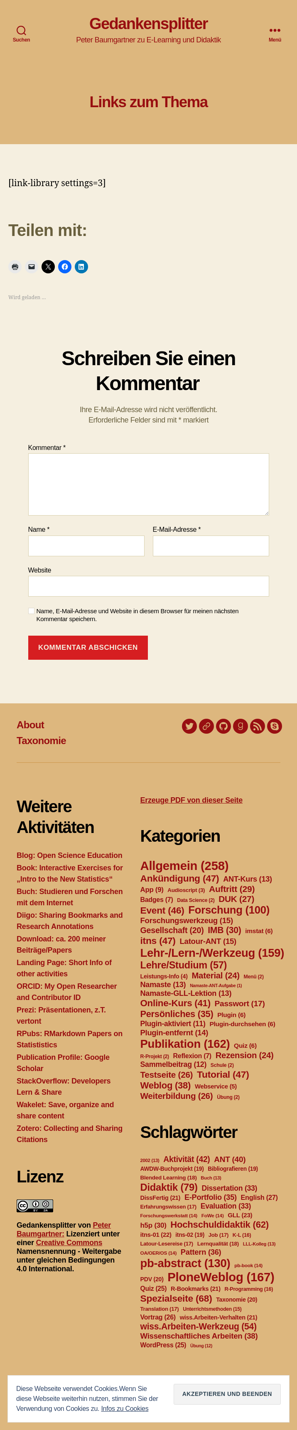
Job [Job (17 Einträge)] (218, 1235)
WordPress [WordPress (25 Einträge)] (163, 1345)
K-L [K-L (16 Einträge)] (242, 1235)
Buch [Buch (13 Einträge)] (211, 1177)
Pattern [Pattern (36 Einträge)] (201, 1252)
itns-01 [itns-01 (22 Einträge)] (156, 1234)
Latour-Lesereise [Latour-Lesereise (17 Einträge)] (166, 1244)
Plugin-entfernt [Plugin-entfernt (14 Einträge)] (174, 1032)
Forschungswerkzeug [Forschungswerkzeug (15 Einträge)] (186, 920)
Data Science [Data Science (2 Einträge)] (195, 900)
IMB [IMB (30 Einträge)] (224, 930)
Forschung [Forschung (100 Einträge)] (229, 910)
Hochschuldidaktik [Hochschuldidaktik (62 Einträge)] (219, 1224)
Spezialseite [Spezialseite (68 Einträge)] (176, 1298)
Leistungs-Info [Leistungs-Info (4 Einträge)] (164, 976)
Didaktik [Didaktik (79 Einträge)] (169, 1187)
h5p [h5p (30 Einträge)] (153, 1225)
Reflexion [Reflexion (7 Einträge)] (192, 1055)
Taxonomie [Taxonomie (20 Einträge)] (236, 1299)
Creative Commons (69, 1242)
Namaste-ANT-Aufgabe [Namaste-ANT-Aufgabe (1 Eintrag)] (216, 985)
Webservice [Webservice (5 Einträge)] (216, 1086)
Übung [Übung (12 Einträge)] (201, 1345)
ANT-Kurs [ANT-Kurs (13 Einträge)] (247, 879)
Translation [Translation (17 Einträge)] (159, 1309)
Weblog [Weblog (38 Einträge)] (165, 1085)
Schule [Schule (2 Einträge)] (222, 1065)
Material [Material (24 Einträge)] (215, 975)
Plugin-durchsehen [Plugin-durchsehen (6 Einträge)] (242, 1023)
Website (40, 570)
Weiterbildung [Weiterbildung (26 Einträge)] (176, 1096)
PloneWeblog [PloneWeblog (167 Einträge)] (220, 1277)
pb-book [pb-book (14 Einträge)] (248, 1265)
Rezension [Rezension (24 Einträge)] (245, 1055)
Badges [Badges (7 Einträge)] (156, 899)
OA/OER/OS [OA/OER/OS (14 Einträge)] (158, 1253)
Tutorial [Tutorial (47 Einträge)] (223, 1074)
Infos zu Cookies (124, 1408)
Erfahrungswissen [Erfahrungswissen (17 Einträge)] (168, 1207)
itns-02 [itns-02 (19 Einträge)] (189, 1234)
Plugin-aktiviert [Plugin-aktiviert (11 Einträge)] (173, 1024)
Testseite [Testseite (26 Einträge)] (166, 1074)
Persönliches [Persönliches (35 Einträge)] (177, 1014)
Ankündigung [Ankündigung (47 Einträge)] (179, 878)
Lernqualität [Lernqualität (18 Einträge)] (218, 1244)
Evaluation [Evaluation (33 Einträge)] (226, 1206)
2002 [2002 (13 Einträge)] (150, 1160)
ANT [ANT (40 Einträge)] (229, 1159)
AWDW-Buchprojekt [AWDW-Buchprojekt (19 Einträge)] (172, 1168)
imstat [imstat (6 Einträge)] (258, 930)
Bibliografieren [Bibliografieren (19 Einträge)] (233, 1168)
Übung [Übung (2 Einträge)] (228, 1097)
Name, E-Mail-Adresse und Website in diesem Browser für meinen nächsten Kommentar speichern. (138, 614)
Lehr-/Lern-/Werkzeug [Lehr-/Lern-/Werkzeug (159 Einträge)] (212, 952)
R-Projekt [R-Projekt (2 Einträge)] (154, 1056)
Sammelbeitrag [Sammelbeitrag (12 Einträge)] (173, 1064)
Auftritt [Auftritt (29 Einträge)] (232, 889)
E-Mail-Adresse (177, 529)
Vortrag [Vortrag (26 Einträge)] (158, 1317)
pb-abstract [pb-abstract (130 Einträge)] (185, 1263)
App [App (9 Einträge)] (152, 890)
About (30, 724)
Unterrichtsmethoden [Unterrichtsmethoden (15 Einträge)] (212, 1309)
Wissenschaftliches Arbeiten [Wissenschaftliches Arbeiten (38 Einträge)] (199, 1336)
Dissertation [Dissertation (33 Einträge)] (229, 1188)
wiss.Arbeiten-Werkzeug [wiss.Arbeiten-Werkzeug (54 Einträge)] (198, 1326)
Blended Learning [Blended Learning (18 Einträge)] (168, 1177)
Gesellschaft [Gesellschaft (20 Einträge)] (172, 930)
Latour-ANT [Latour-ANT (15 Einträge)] (207, 941)
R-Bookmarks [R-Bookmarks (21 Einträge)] (196, 1288)
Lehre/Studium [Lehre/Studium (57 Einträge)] (183, 965)
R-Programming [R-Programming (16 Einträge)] (248, 1289)
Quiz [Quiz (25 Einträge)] (153, 1288)
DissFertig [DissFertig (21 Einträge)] (160, 1197)
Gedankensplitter (148, 24)
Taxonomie (41, 740)
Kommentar (47, 447)
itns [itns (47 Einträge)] (158, 940)
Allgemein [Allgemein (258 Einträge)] (184, 865)
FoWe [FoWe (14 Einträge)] (212, 1216)
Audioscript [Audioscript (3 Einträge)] (186, 890)
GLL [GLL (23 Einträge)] (240, 1215)
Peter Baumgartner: (64, 1229)
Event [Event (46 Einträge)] (162, 910)
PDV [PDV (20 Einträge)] (152, 1279)
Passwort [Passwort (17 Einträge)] (240, 1003)
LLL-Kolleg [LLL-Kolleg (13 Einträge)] (259, 1243)
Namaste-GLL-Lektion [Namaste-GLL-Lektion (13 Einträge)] (186, 993)
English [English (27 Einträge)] (259, 1197)
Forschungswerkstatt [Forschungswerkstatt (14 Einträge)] (168, 1216)
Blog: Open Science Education (69, 855)
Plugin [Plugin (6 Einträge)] (231, 1014)
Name (39, 529)
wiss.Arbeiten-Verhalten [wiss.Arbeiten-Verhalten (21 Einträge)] (219, 1317)
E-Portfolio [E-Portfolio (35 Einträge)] (210, 1197)
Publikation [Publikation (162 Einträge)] (185, 1043)
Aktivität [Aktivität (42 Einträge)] (186, 1159)
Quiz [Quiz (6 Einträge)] (245, 1045)
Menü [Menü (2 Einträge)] (254, 977)
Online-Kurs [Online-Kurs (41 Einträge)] (175, 1003)
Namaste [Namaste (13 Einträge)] (163, 984)
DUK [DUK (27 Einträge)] (236, 899)
